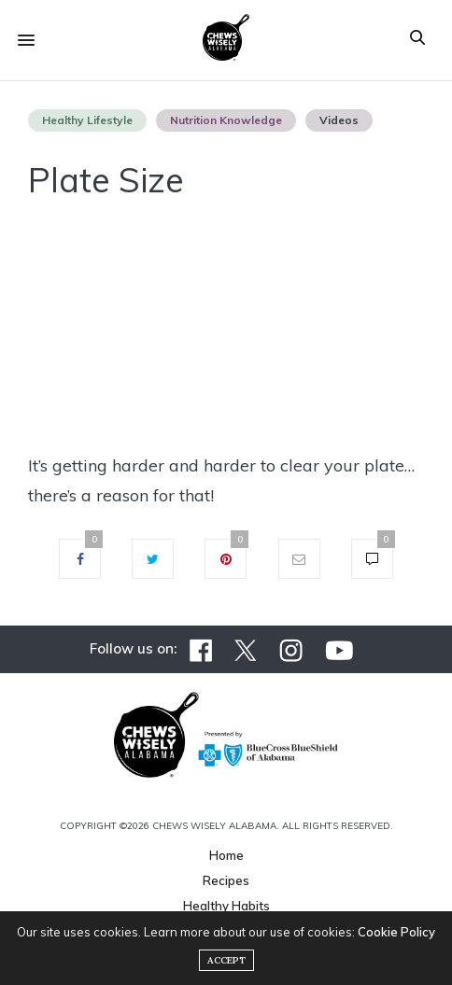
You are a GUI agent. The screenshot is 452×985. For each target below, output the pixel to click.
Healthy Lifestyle (87, 120)
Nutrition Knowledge (226, 120)
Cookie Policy (396, 931)
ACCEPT (226, 960)
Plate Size (106, 180)
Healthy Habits (226, 905)
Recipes (226, 880)
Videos (339, 120)
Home (226, 855)
